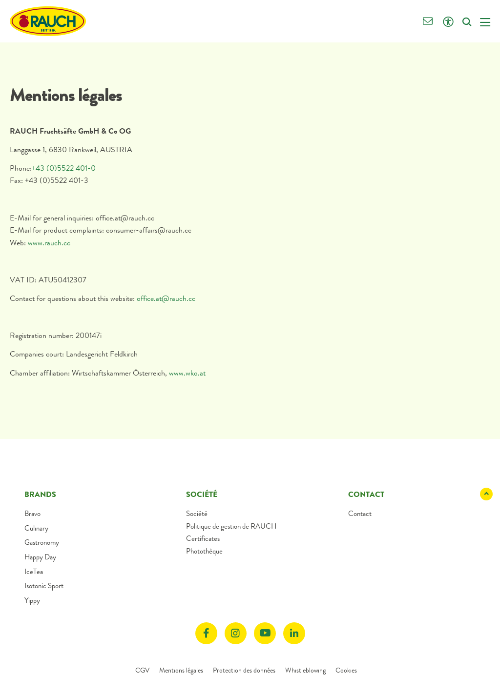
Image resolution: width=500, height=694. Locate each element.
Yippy (32, 600)
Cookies (346, 670)
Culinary (36, 528)
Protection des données (244, 670)
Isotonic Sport (43, 585)
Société (197, 513)
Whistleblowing (305, 670)
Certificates (203, 538)
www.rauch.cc (50, 242)
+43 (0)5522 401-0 (64, 168)
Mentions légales (181, 670)
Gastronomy (41, 542)
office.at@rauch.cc (166, 298)
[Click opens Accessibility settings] (448, 22)
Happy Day (40, 557)
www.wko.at (187, 372)
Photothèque (204, 551)
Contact (360, 513)
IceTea (33, 571)
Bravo (32, 513)
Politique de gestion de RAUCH (231, 526)
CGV (142, 670)
